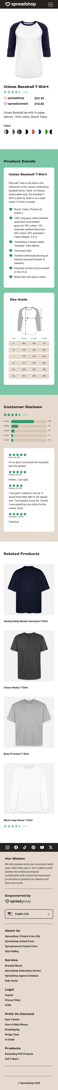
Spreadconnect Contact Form (21, 946)
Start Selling (12, 951)
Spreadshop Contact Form (19, 941)
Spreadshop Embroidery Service (23, 970)
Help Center (11, 980)
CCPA (8, 1005)
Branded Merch (13, 965)
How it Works (12, 1019)
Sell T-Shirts (11, 1058)
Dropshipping (12, 1029)
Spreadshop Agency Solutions (21, 975)
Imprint (9, 995)
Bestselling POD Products (19, 1053)
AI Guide (10, 1039)
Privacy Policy (12, 1000)
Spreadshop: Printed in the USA (22, 936)
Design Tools (12, 1034)
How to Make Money (16, 1024)
